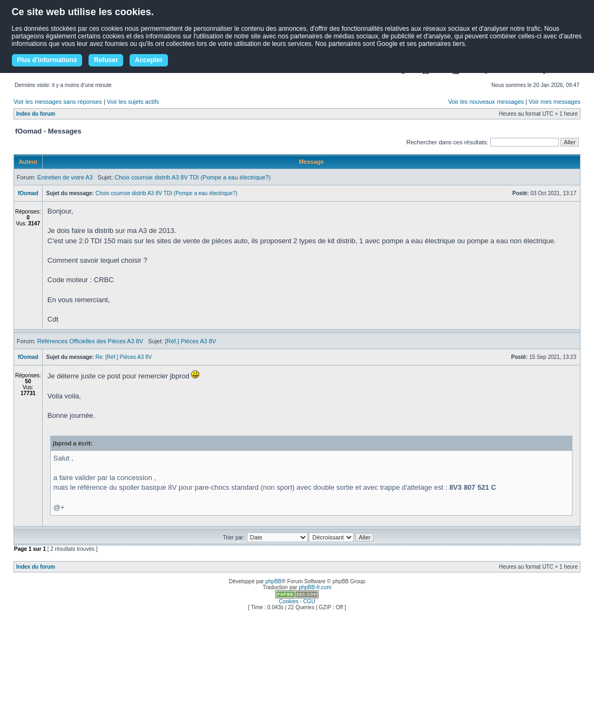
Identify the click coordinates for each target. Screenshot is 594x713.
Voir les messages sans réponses (58, 101)
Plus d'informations (47, 60)
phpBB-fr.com (315, 587)
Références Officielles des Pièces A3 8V (90, 341)
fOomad (28, 193)
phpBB (273, 581)
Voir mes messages (554, 101)
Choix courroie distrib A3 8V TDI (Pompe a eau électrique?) (192, 177)
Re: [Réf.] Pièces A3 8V (124, 357)
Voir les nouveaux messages (486, 101)
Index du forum (35, 114)
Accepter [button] (149, 60)
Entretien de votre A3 (65, 177)
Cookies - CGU (297, 601)
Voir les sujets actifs (133, 101)
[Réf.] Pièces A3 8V (190, 341)
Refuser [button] (106, 60)
